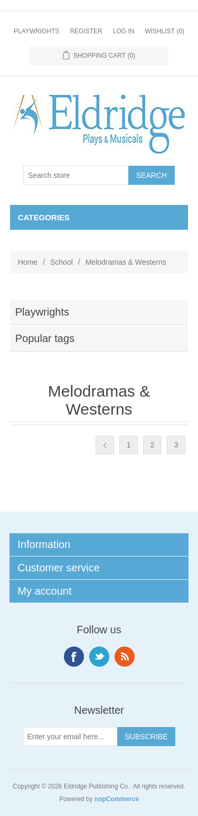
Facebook (74, 657)
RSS (125, 657)
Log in (124, 31)
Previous (105, 445)
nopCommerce (117, 799)
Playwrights (36, 31)
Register (86, 31)
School (61, 262)
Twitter (99, 657)
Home (27, 262)
